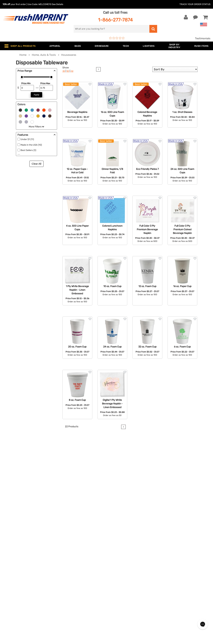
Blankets (62, 583)
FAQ (111, 557)
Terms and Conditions (122, 567)
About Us (115, 541)
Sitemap (114, 583)
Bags (60, 551)
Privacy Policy (117, 573)
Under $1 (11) (27, 139)
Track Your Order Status (194, 4)
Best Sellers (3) (28, 150)
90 (68, 71)
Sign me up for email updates (182, 550)
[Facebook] (163, 572)
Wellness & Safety (68, 573)
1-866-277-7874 (115, 20)
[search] (111, 29)
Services (114, 551)
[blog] (174, 572)
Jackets (62, 546)
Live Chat (13, 546)
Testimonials (202, 38)
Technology (64, 562)
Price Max (45, 83)
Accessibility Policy (121, 578)
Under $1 (62, 594)
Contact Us (13, 541)
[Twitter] (168, 572)
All (72, 71)
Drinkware (63, 557)
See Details (57, 4)
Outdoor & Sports (67, 567)
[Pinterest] (179, 572)
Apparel (62, 541)
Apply (36, 94)
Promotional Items (68, 578)
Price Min (26, 83)
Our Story (115, 546)
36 (63, 71)
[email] (182, 543)
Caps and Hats (66, 588)
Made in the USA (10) (31, 145)
